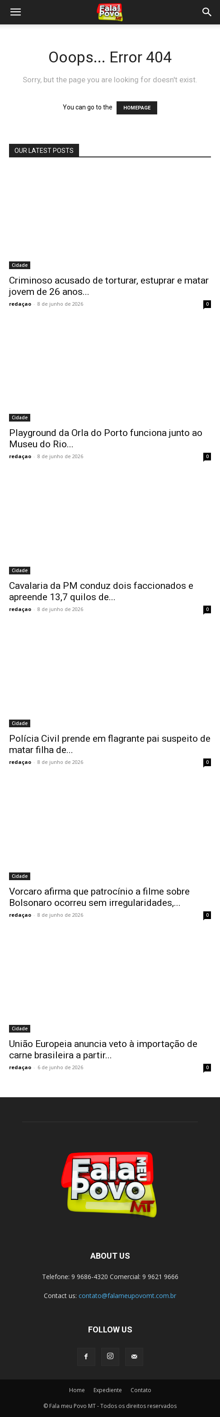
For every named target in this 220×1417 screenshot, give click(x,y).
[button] (15, 12)
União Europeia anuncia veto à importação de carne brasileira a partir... (103, 1049)
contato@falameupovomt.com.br (127, 1295)
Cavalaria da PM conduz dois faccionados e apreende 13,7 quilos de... (101, 591)
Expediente (108, 1390)
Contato (141, 1390)
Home (77, 1390)
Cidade (20, 265)
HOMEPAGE (136, 108)
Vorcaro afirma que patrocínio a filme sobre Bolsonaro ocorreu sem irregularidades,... (99, 897)
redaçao (20, 303)
